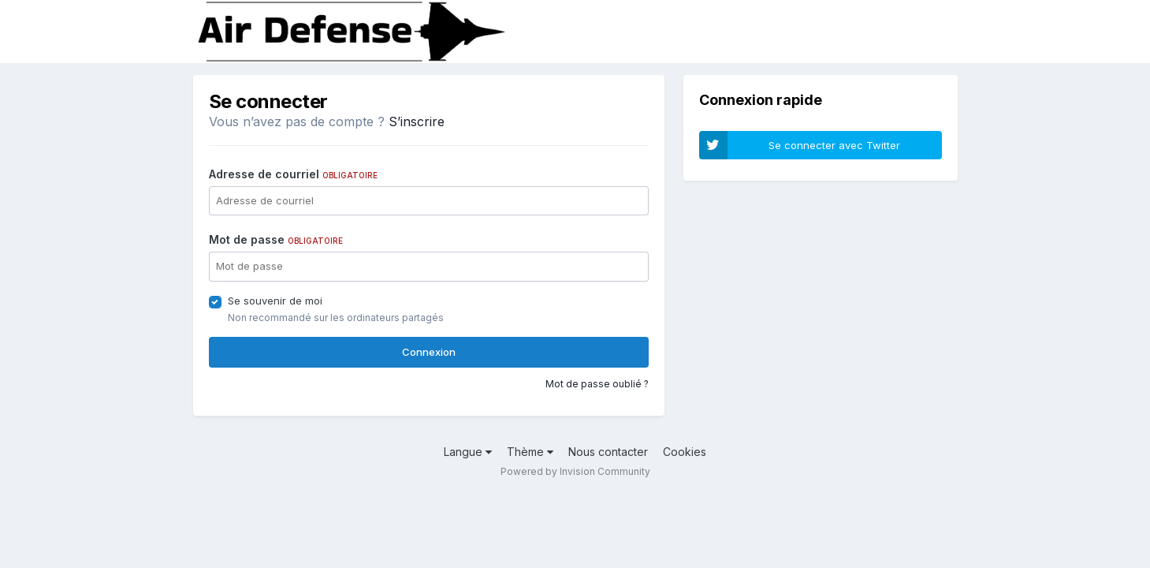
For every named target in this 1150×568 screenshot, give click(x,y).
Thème (530, 451)
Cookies (684, 451)
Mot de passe (276, 239)
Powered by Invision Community (575, 471)
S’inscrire (417, 121)
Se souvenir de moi (275, 300)
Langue (468, 451)
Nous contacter (608, 451)
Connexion (429, 352)
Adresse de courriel (293, 174)
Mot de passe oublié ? (597, 384)
